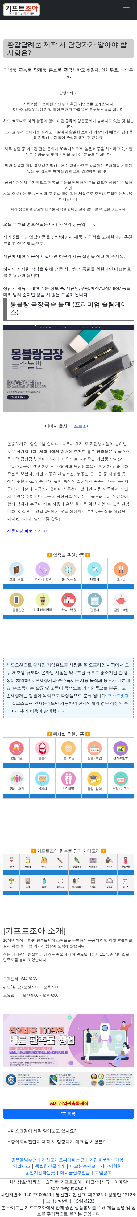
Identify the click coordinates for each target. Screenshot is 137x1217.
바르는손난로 (83, 1166)
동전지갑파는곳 (40, 1172)
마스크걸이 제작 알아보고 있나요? (43, 1131)
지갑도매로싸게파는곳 (63, 1160)
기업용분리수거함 (106, 1160)
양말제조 (21, 1166)
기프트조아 (80, 426)
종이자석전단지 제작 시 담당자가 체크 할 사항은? (58, 1142)
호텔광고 (103, 1172)
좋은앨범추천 (24, 1160)
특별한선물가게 (50, 1166)
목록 (68, 1114)
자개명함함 (111, 1166)
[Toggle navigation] (126, 10)
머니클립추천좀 (75, 1172)
